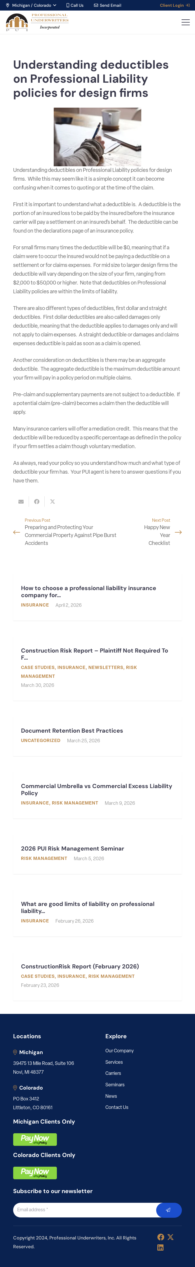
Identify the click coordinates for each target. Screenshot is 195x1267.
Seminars (115, 1085)
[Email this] (21, 501)
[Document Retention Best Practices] (97, 736)
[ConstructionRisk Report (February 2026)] (97, 976)
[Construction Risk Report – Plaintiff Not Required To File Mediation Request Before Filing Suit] (97, 668)
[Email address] (91, 1210)
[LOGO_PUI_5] (37, 22)
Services (114, 1062)
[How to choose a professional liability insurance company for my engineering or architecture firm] (97, 597)
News (111, 1096)
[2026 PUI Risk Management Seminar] (97, 854)
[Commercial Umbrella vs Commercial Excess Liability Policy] (97, 795)
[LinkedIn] (160, 1247)
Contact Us (116, 1107)
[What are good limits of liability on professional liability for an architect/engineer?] (97, 913)
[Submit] (169, 1210)
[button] (30, 5)
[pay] (35, 1139)
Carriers (113, 1073)
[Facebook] (160, 1237)
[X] (170, 1237)
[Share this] (37, 501)
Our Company (119, 1051)
